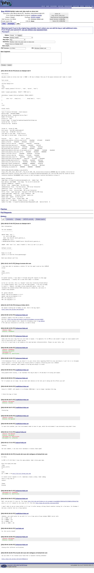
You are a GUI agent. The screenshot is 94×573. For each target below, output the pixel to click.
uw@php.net (20, 533)
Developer (11, 23)
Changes (18, 219)
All (3, 219)
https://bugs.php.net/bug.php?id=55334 (13, 309)
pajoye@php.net (21, 434)
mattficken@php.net (22, 371)
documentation (53, 6)
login (92, 6)
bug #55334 (42, 321)
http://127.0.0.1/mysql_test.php (21, 477)
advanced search (68, 6)
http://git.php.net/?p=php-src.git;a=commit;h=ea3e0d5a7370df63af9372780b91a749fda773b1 (53, 505)
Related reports (40, 219)
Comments (9, 219)
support (47, 6)
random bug (87, 6)
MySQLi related (35, 17)
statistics (82, 6)
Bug (2, 11)
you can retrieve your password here (34, 30)
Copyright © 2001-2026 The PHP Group (17, 570)
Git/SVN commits (28, 219)
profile (39, 15)
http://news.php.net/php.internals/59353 (47, 507)
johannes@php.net (22, 315)
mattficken (34, 15)
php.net (43, 6)
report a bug (60, 6)
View (3, 23)
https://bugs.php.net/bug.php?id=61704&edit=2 (15, 563)
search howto (76, 6)
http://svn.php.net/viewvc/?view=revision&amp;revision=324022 (25, 319)
